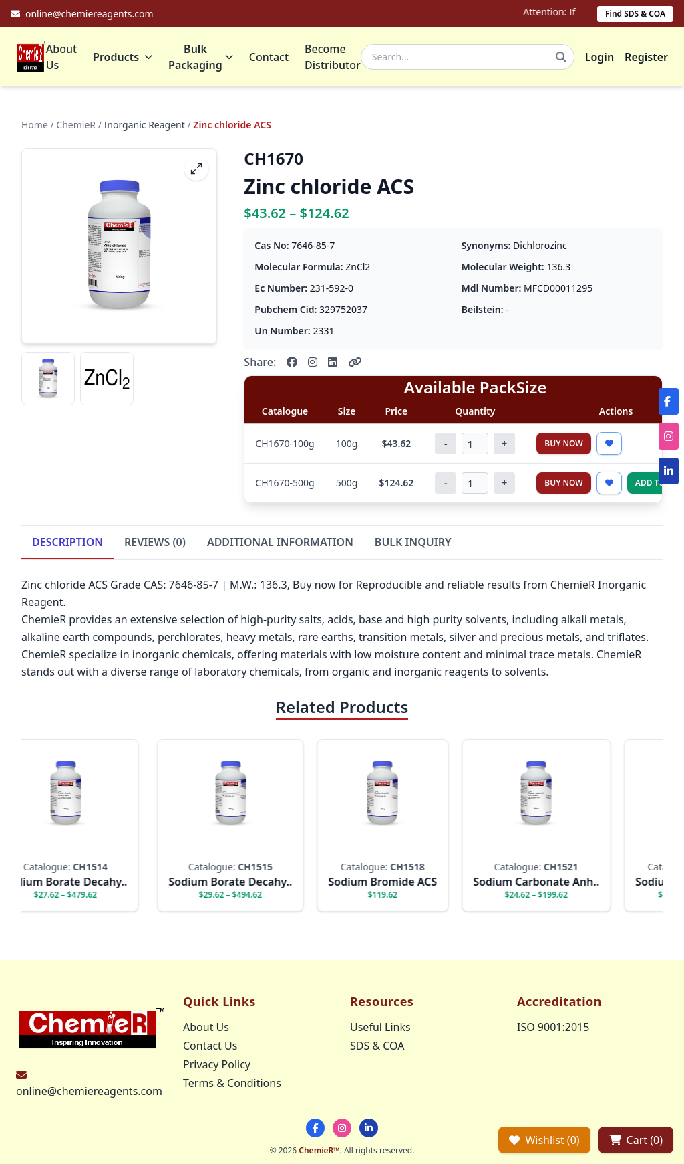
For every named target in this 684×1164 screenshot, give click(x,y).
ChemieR (76, 124)
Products (122, 57)
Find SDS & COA (635, 13)
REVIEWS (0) (155, 542)
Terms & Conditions (232, 1083)
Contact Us (210, 1045)
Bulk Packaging (200, 56)
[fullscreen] (196, 169)
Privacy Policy (216, 1064)
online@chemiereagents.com (89, 1091)
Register (646, 57)
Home (34, 124)
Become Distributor (333, 56)
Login (599, 57)
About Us (61, 56)
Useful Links (380, 1027)
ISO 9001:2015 (553, 1027)
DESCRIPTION (67, 542)
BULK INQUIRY (413, 542)
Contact (269, 57)
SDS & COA (377, 1045)
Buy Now (563, 443)
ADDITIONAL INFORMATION (280, 542)
